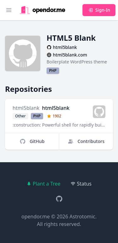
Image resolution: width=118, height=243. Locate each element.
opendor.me (35, 216)
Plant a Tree (43, 183)
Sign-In (99, 10)
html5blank (26, 107)
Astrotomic (82, 216)
